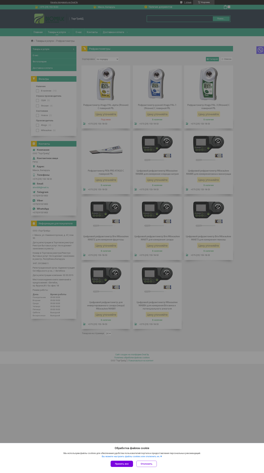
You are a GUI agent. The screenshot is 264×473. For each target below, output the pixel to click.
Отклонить (146, 464)
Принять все (122, 464)
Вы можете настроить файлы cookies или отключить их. (131, 456)
